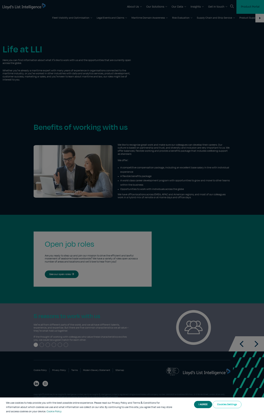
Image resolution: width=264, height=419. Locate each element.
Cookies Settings (227, 404)
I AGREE (203, 404)
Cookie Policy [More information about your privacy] (54, 411)
